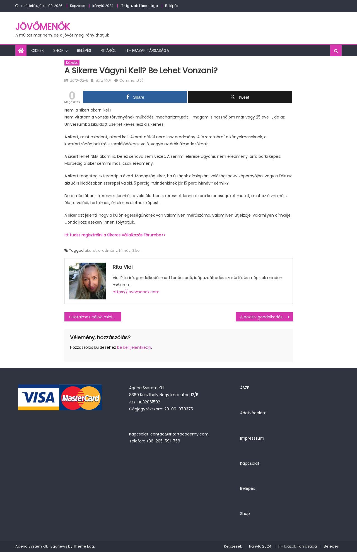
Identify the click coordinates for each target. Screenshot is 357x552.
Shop (58, 50)
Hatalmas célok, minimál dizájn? (97, 317)
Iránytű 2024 (103, 5)
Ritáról (108, 50)
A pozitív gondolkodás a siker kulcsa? (266, 317)
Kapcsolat (249, 463)
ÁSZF (244, 388)
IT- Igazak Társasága (139, 5)
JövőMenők (42, 26)
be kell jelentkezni (134, 347)
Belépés (171, 5)
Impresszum (252, 438)
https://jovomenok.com (136, 292)
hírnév (125, 250)
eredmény (107, 250)
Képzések (77, 5)
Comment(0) (131, 80)
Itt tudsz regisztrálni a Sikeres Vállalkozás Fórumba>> (115, 235)
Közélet (72, 62)
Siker (136, 250)
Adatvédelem (253, 413)
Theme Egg (83, 546)
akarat (91, 250)
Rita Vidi (103, 80)
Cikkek (37, 50)
